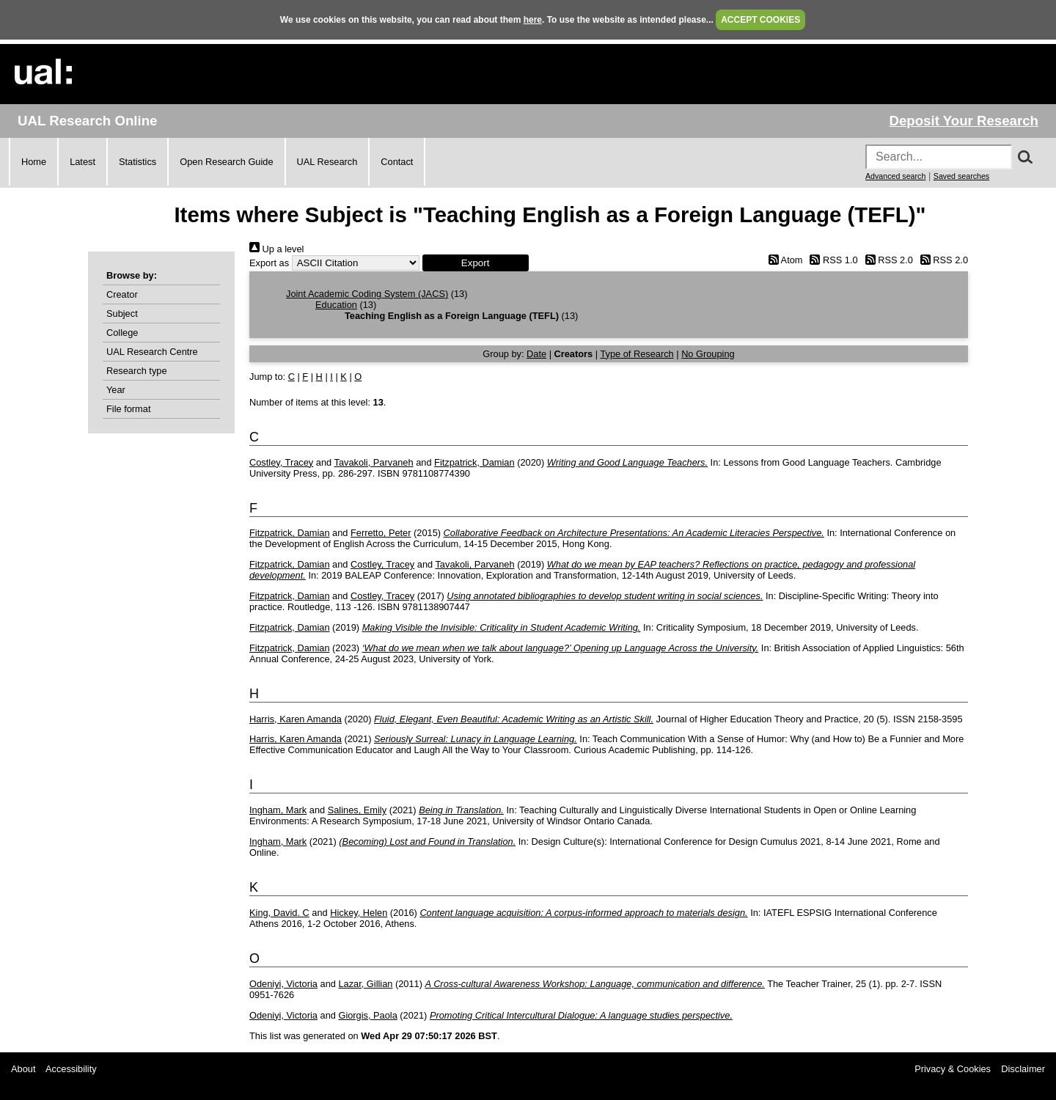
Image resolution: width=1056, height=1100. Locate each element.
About (23, 1068)
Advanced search (895, 176)
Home (33, 161)
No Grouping (708, 353)
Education (336, 304)
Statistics (137, 161)
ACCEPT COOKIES (760, 20)
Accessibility (71, 1068)
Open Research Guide (226, 161)
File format (128, 408)
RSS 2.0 (886, 259)
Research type (136, 370)
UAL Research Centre (152, 351)
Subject (122, 313)
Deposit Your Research (963, 120)
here (533, 20)
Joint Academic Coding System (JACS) (367, 293)
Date (536, 353)
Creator (122, 294)
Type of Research (636, 353)
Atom (782, 259)
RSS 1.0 (831, 259)
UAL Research (327, 161)
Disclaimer (1023, 1068)
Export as (269, 262)
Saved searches (961, 176)
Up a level (276, 248)
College (122, 332)
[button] (475, 262)
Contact (397, 161)
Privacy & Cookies (952, 1068)
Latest (82, 161)
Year (115, 389)
